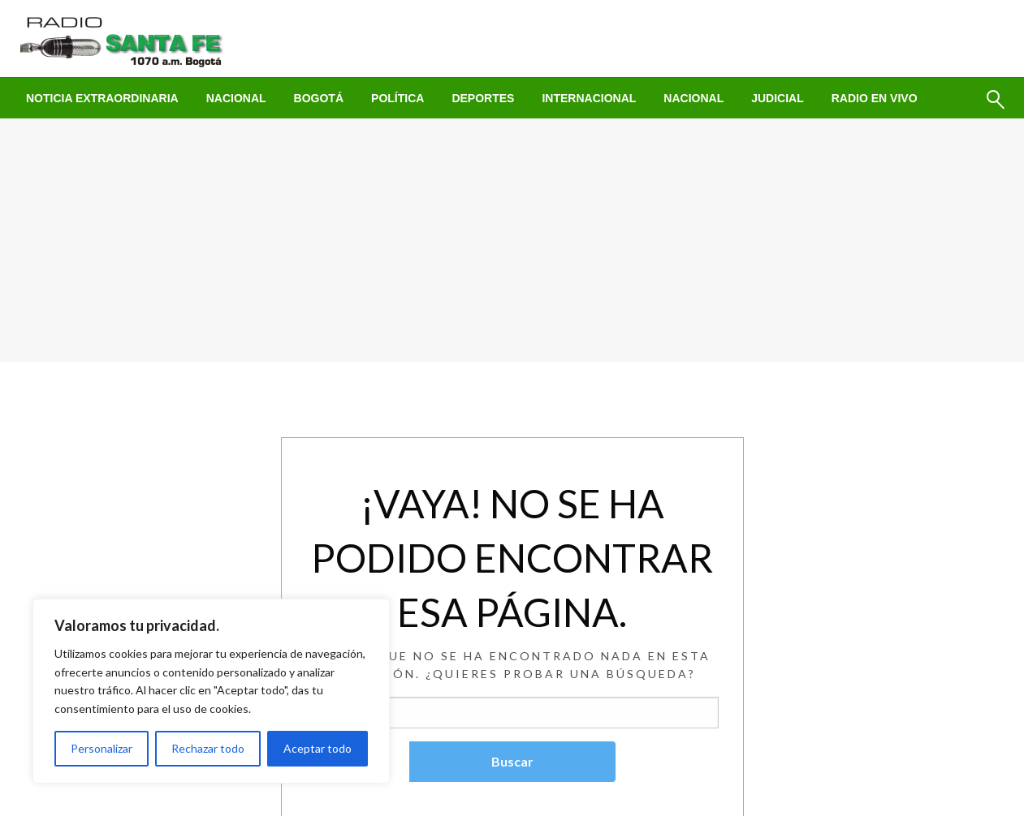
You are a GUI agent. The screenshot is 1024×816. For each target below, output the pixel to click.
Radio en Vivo (875, 98)
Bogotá (318, 98)
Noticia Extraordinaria (102, 98)
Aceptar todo (317, 748)
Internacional (589, 98)
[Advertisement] (512, 240)
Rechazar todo (207, 748)
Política (397, 98)
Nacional (236, 98)
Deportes (483, 98)
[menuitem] (102, 98)
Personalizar (101, 748)
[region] (211, 691)
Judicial (777, 98)
